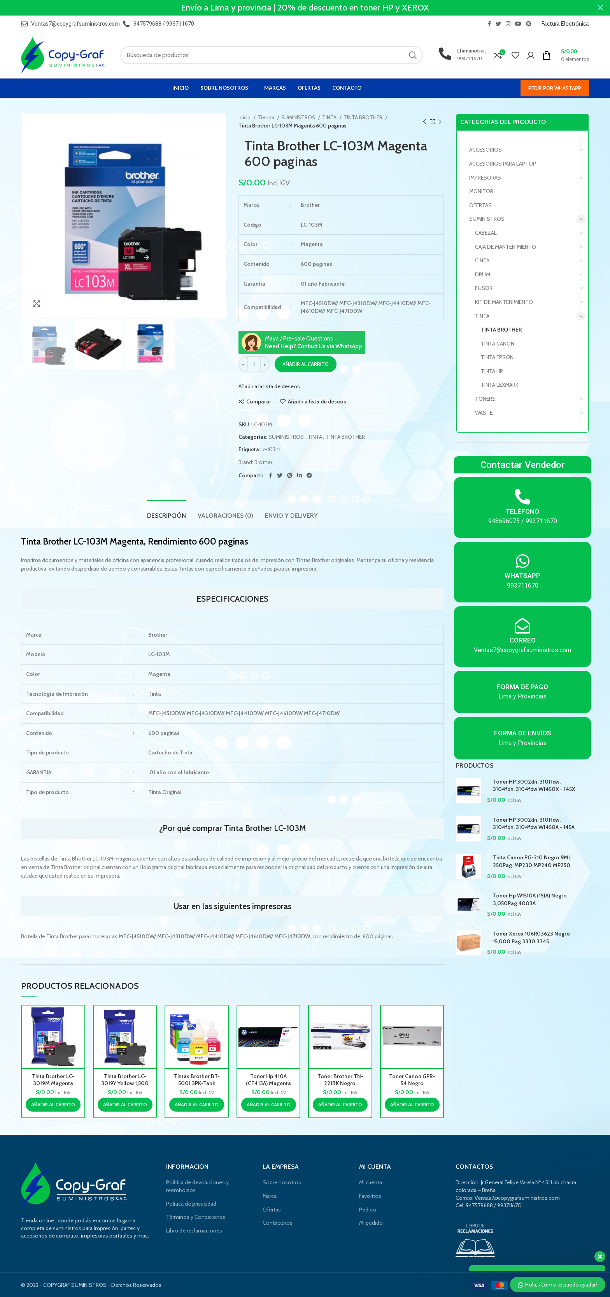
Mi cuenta (370, 1182)
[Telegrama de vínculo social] (309, 475)
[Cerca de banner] (600, 8)
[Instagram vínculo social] (508, 24)
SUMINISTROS (298, 117)
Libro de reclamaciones (194, 1230)
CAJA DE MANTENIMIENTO (505, 246)
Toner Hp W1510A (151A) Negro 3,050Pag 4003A (530, 899)
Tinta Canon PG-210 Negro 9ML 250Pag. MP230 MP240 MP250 (532, 861)
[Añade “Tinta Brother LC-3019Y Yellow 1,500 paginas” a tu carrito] (125, 1105)
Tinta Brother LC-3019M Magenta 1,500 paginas (53, 1083)
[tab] (166, 512)
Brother (263, 462)
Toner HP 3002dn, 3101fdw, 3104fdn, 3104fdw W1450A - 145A (534, 823)
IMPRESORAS (485, 177)
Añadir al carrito (305, 364)
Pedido (367, 1209)
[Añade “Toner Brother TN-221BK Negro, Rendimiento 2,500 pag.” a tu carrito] (340, 1105)
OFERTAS (480, 205)
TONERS (485, 398)
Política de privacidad (191, 1203)
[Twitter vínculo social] (498, 24)
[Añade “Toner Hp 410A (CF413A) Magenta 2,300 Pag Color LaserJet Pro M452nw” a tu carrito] (268, 1105)
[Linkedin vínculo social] (299, 475)
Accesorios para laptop (502, 163)
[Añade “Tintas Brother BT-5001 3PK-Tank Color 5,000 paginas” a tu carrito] (196, 1105)
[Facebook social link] (489, 24)
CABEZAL (486, 232)
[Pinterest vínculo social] (529, 24)
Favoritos (370, 1195)
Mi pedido (371, 1222)
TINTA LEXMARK (500, 384)
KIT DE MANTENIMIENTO (504, 302)
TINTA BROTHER (364, 117)
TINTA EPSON (497, 357)
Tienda (266, 117)
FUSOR (484, 288)
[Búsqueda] (271, 55)
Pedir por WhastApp (554, 88)
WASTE (484, 412)
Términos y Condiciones (195, 1216)
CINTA (482, 260)
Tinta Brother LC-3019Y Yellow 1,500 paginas (125, 1083)
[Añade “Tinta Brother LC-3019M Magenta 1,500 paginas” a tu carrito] (53, 1105)
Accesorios (485, 149)
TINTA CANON (497, 343)
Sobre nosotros (282, 1182)
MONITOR (481, 191)
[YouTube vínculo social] (518, 24)
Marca (270, 1195)
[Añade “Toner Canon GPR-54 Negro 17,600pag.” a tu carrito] (412, 1105)
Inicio (245, 117)
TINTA (330, 117)
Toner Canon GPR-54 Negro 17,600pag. (412, 1083)
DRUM (482, 274)
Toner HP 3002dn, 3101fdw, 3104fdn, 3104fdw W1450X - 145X (534, 785)
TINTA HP (492, 371)
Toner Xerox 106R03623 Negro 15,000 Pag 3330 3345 (531, 937)
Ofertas (272, 1209)
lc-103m (270, 449)
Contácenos (278, 1222)
